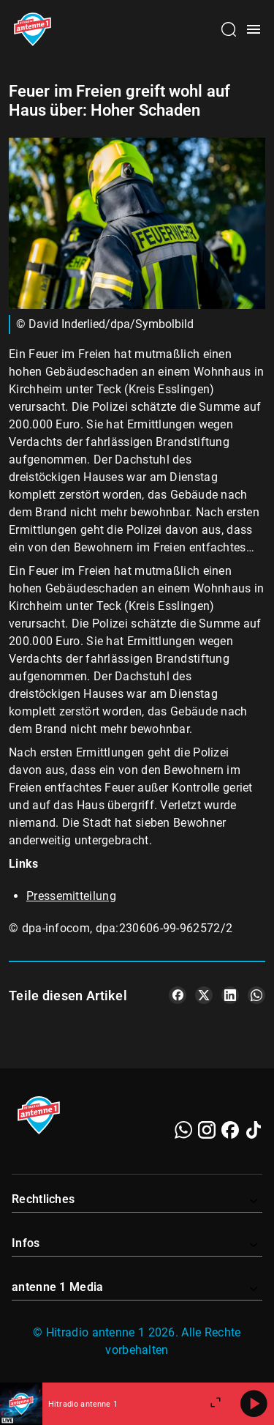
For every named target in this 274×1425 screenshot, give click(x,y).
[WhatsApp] (183, 1130)
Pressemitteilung (71, 896)
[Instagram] (207, 1130)
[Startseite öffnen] (32, 29)
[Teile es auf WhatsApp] (256, 995)
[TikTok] (253, 1130)
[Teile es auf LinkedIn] (230, 995)
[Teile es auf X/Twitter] (204, 995)
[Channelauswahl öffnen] (228, 29)
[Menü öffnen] (253, 29)
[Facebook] (230, 1130)
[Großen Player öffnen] (215, 1403)
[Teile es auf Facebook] (177, 995)
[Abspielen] (253, 1403)
